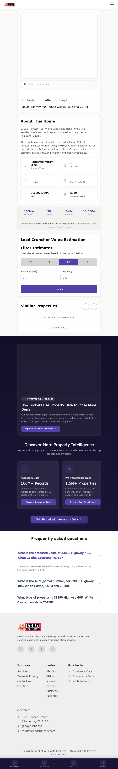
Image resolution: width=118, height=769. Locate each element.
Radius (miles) (29, 271)
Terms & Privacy (27, 676)
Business (52, 690)
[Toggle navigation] (111, 4)
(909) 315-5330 (32, 726)
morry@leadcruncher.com (38, 730)
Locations (23, 685)
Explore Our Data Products (41, 428)
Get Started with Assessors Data (59, 519)
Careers (51, 695)
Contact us (24, 681)
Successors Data (81, 676)
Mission (51, 681)
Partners (51, 685)
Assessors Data (80, 671)
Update (59, 289)
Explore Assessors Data (38, 502)
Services (22, 671)
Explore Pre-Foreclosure (83, 502)
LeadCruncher (59, 754)
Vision (50, 676)
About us (52, 671)
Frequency (66, 271)
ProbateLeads (79, 681)
